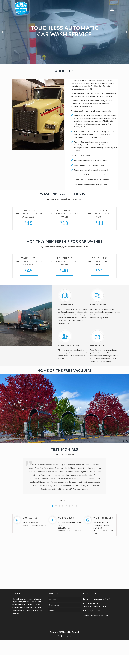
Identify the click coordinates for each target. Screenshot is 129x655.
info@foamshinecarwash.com (34, 525)
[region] (64, 32)
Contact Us (53, 610)
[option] (64, 480)
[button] (2, 32)
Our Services (54, 605)
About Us (53, 600)
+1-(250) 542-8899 (30, 522)
